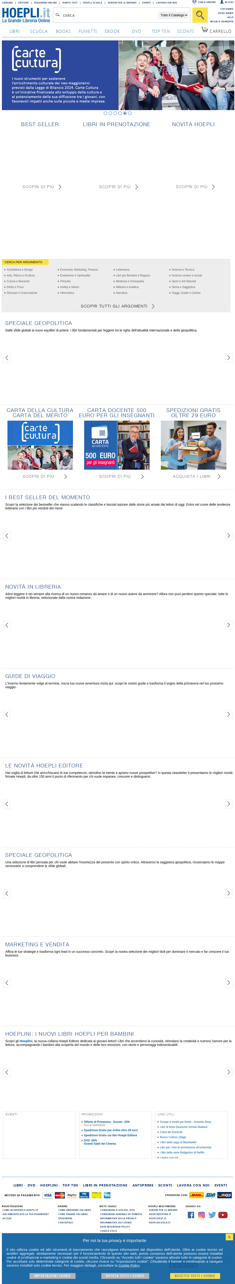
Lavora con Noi (166, 2)
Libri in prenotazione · (106, 1185)
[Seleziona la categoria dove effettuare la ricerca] (174, 15)
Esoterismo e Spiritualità (75, 275)
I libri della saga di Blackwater (178, 1142)
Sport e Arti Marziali (184, 281)
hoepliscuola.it (160, 1222)
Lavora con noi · (194, 1185)
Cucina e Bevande (18, 281)
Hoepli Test (70, 2)
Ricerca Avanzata (222, 21)
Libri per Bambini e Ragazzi (133, 275)
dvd (136, 31)
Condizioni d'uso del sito (117, 1210)
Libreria (7, 2)
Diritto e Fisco (15, 287)
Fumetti (88, 31)
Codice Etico (108, 1230)
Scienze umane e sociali (187, 275)
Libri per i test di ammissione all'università (185, 1147)
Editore (23, 2)
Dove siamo (226, 13)
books (63, 31)
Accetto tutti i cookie (195, 1276)
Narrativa (121, 293)
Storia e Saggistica (183, 287)
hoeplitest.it (157, 1218)
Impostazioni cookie (52, 1276)
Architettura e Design (20, 269)
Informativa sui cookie (116, 1222)
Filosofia (65, 281)
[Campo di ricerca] (111, 15)
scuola (39, 31)
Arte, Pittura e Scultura (21, 275)
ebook (112, 31)
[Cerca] (200, 15)
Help (230, 17)
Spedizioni (65, 1218)
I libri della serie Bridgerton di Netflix (182, 1152)
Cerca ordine (207, 2)
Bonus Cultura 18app (173, 1137)
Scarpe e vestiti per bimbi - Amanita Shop (185, 1122)
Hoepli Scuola (92, 2)
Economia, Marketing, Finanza (79, 269)
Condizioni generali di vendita (121, 1214)
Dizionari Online (45, 2)
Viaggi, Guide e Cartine (186, 293)
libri (15, 31)
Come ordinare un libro (74, 1210)
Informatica (67, 293)
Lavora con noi (169, 1157)
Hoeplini (26, 1041)
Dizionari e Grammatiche (22, 293)
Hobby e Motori (69, 287)
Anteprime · (144, 1185)
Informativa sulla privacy (118, 1218)
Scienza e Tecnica (183, 269)
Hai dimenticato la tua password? (26, 1214)
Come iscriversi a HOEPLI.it (20, 1210)
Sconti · (166, 1185)
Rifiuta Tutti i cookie (125, 1276)
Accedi (229, 2)
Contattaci (65, 1222)
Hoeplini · (50, 1185)
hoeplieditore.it (160, 1214)
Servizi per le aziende (122, 2)
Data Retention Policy (115, 1226)
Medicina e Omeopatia (130, 281)
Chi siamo (227, 8)
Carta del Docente (171, 1132)
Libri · (19, 1185)
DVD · (33, 1185)
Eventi (146, 2)
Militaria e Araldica (127, 287)
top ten (161, 31)
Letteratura (122, 269)
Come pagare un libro (73, 1214)
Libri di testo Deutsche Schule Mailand (183, 1127)
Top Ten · (72, 1185)
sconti (185, 31)
